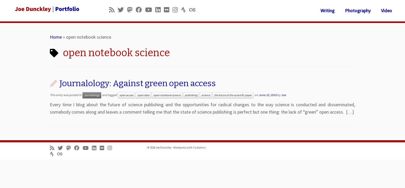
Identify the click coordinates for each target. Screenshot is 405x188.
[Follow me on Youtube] (150, 10)
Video (386, 11)
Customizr (199, 147)
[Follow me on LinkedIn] (159, 10)
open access (126, 95)
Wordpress (179, 147)
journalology (91, 95)
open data (143, 95)
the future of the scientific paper (233, 95)
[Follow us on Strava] (185, 10)
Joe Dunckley (163, 147)
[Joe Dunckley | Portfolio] (46, 9)
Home (56, 37)
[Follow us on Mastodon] (131, 10)
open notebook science (167, 95)
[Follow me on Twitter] (122, 10)
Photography (358, 11)
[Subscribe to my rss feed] (113, 10)
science (205, 95)
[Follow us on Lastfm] (194, 10)
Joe (283, 95)
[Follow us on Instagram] (176, 10)
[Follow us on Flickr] (168, 10)
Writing (327, 11)
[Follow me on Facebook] (140, 10)
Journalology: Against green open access (137, 83)
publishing (191, 95)
